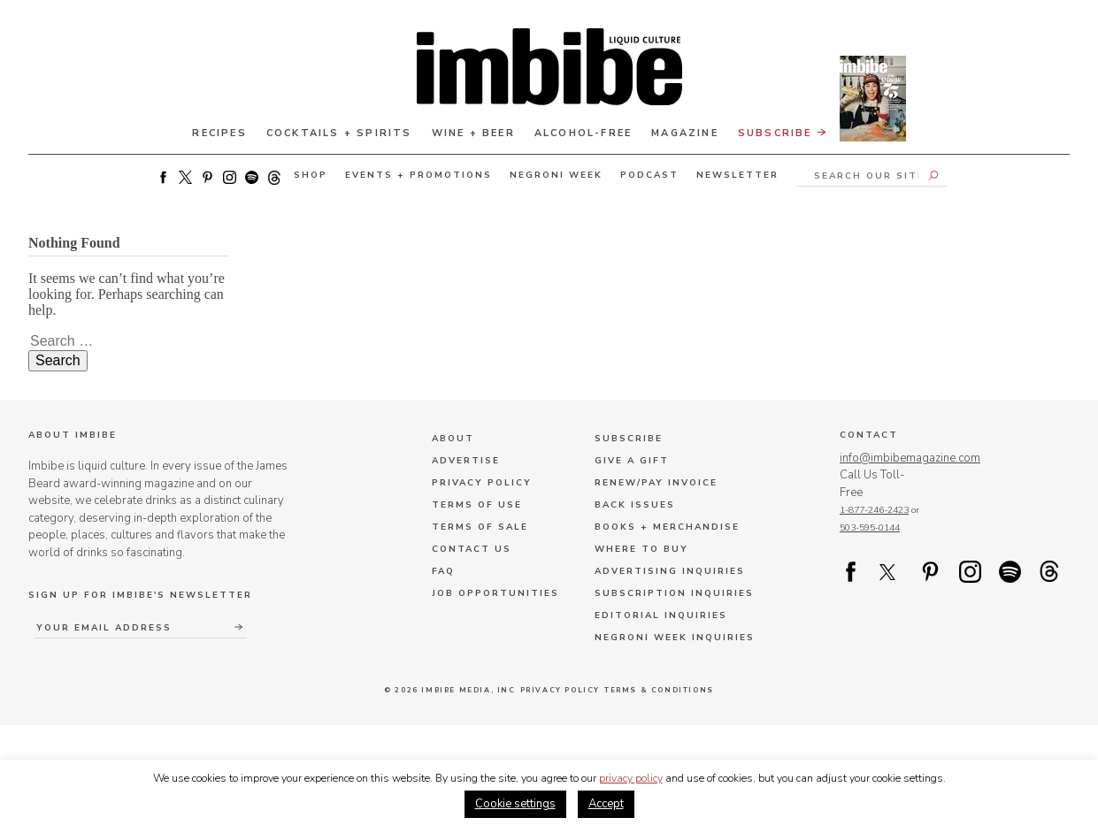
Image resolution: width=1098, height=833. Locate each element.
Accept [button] (606, 804)
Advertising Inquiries (670, 571)
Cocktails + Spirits (339, 133)
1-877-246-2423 (874, 509)
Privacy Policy (482, 483)
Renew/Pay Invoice (656, 483)
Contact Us (471, 549)
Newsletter (737, 175)
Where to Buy (641, 549)
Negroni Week (556, 175)
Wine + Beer (473, 133)
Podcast (649, 175)
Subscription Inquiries (674, 593)
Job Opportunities (495, 593)
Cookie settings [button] (515, 804)
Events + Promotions (418, 175)
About (453, 438)
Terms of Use (477, 505)
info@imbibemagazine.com (910, 458)
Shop (310, 175)
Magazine (684, 133)
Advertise (466, 461)
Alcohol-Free (583, 133)
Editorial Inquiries (661, 615)
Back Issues (635, 505)
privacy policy (631, 778)
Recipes (219, 133)
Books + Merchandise (667, 527)
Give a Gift (632, 461)
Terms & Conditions (659, 690)
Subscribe (822, 130)
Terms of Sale (480, 527)
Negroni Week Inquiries (675, 637)
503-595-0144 (870, 527)
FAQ (443, 571)
